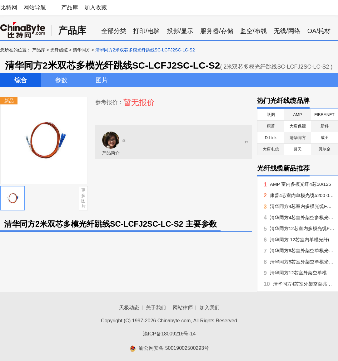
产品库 (69, 7)
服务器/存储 (216, 30)
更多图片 (83, 198)
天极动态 (129, 307)
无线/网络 (287, 30)
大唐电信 (271, 149)
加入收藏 (95, 7)
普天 (298, 149)
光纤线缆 (59, 49)
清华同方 (81, 49)
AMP (297, 114)
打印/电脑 (146, 30)
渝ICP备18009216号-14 (169, 333)
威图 (325, 137)
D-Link (271, 137)
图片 (102, 80)
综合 (20, 80)
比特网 (8, 7)
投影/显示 (180, 30)
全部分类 (113, 30)
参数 (61, 80)
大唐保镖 (298, 126)
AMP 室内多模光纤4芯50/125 (300, 184)
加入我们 (210, 307)
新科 (325, 126)
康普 (271, 126)
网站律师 (183, 307)
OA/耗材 (319, 30)
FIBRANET (324, 114)
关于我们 (156, 307)
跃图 (271, 114)
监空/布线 (253, 30)
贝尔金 (324, 149)
